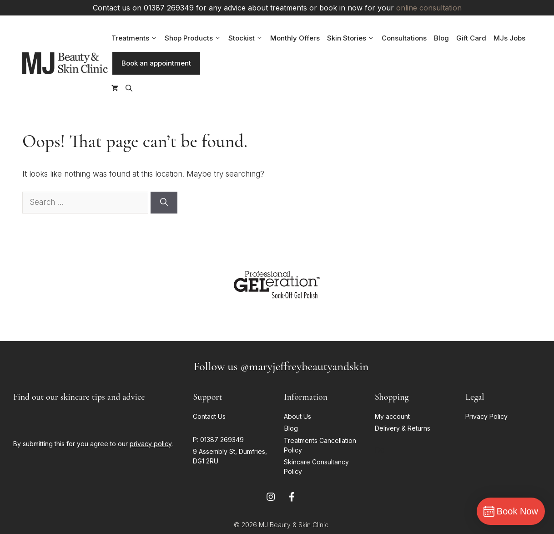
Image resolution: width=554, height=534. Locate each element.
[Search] (164, 203)
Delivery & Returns (403, 428)
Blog (441, 38)
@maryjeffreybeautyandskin (304, 366)
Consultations (404, 38)
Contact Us (209, 416)
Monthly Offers (295, 38)
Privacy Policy (486, 416)
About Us (297, 416)
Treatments (136, 38)
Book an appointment (156, 63)
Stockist (247, 38)
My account (392, 416)
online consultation (429, 7)
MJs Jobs (509, 38)
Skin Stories (352, 38)
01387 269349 (222, 439)
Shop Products (195, 38)
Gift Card (471, 38)
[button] (129, 88)
